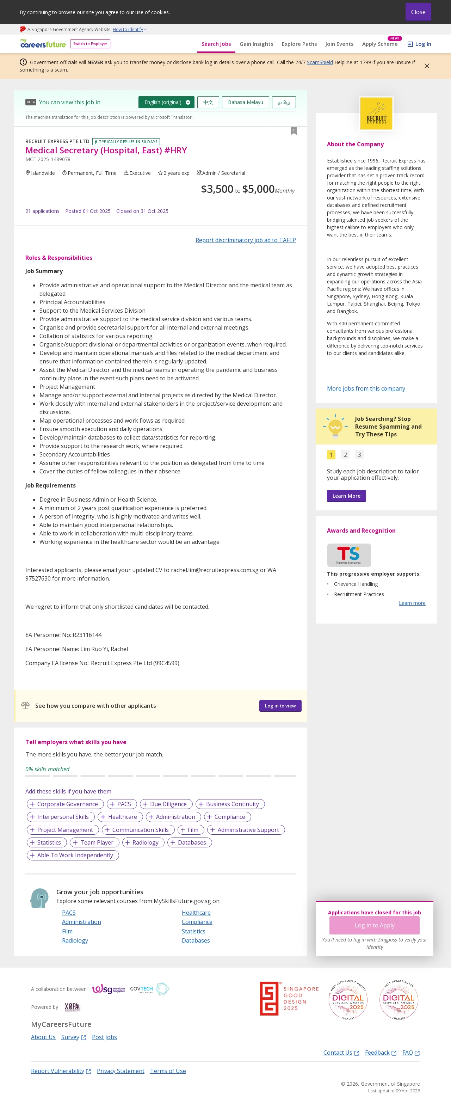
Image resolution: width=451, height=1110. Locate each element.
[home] (42, 44)
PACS (124, 804)
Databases (192, 842)
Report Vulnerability (61, 1070)
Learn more (412, 603)
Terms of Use (168, 1071)
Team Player (96, 842)
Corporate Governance (67, 804)
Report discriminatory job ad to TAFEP (246, 240)
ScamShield (320, 62)
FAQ (411, 1052)
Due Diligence (168, 804)
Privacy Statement (120, 1071)
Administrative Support (248, 830)
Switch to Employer (90, 43)
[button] (425, 66)
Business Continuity (232, 804)
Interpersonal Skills (63, 817)
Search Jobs (216, 43)
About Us (43, 1037)
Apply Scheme (382, 44)
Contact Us (341, 1052)
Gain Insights (256, 43)
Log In (423, 43)
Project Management (65, 830)
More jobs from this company (366, 388)
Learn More (346, 495)
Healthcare (122, 817)
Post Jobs (104, 1037)
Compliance (230, 817)
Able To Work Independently (75, 855)
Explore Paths (299, 43)
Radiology (145, 842)
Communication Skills (140, 830)
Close (418, 12)
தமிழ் (284, 102)
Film (193, 830)
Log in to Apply (375, 925)
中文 (208, 102)
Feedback (381, 1052)
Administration (175, 817)
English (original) (162, 102)
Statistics (49, 842)
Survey (73, 1037)
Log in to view (280, 706)
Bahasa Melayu (245, 102)
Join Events (340, 43)
